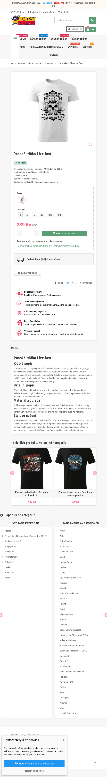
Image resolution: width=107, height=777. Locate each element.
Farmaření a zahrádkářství (72, 645)
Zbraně (63, 619)
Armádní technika (68, 713)
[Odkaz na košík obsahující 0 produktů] (90, 29)
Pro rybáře (9, 551)
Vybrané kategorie (26, 523)
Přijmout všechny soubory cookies (34, 763)
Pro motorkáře (11, 557)
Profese (63, 598)
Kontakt (63, 12)
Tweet (71, 282)
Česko (7, 567)
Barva (19, 193)
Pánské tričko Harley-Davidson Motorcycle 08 (75, 494)
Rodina (8, 531)
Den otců (64, 661)
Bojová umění (66, 541)
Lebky (55, 246)
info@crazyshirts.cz (29, 734)
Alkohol (63, 703)
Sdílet (59, 282)
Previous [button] (12, 473)
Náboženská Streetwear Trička (74, 635)
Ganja (62, 557)
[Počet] (28, 233)
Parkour (63, 677)
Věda (62, 708)
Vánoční (63, 624)
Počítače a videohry (69, 593)
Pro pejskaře (10, 546)
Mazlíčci (63, 583)
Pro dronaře (65, 666)
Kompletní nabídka (68, 246)
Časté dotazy (18, 12)
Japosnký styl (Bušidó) (70, 630)
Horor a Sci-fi (66, 562)
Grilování (9, 562)
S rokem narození (13, 541)
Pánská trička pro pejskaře (72, 671)
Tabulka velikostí (27, 272)
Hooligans (64, 697)
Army (62, 531)
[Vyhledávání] (75, 20)
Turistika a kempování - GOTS (73, 651)
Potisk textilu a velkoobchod (42, 12)
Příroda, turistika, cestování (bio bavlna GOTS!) (26, 536)
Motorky (47, 246)
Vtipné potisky (66, 614)
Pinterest (86, 282)
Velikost (21, 209)
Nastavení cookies (34, 771)
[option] (32, 476)
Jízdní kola (9, 572)
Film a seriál (65, 546)
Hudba (63, 567)
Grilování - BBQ (67, 682)
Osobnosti (64, 656)
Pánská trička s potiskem (29, 246)
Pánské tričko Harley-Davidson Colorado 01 (32, 494)
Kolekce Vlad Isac (68, 640)
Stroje (62, 692)
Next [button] (95, 473)
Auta (62, 536)
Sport (62, 609)
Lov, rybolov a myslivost (70, 578)
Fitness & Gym (66, 551)
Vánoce (8, 578)
